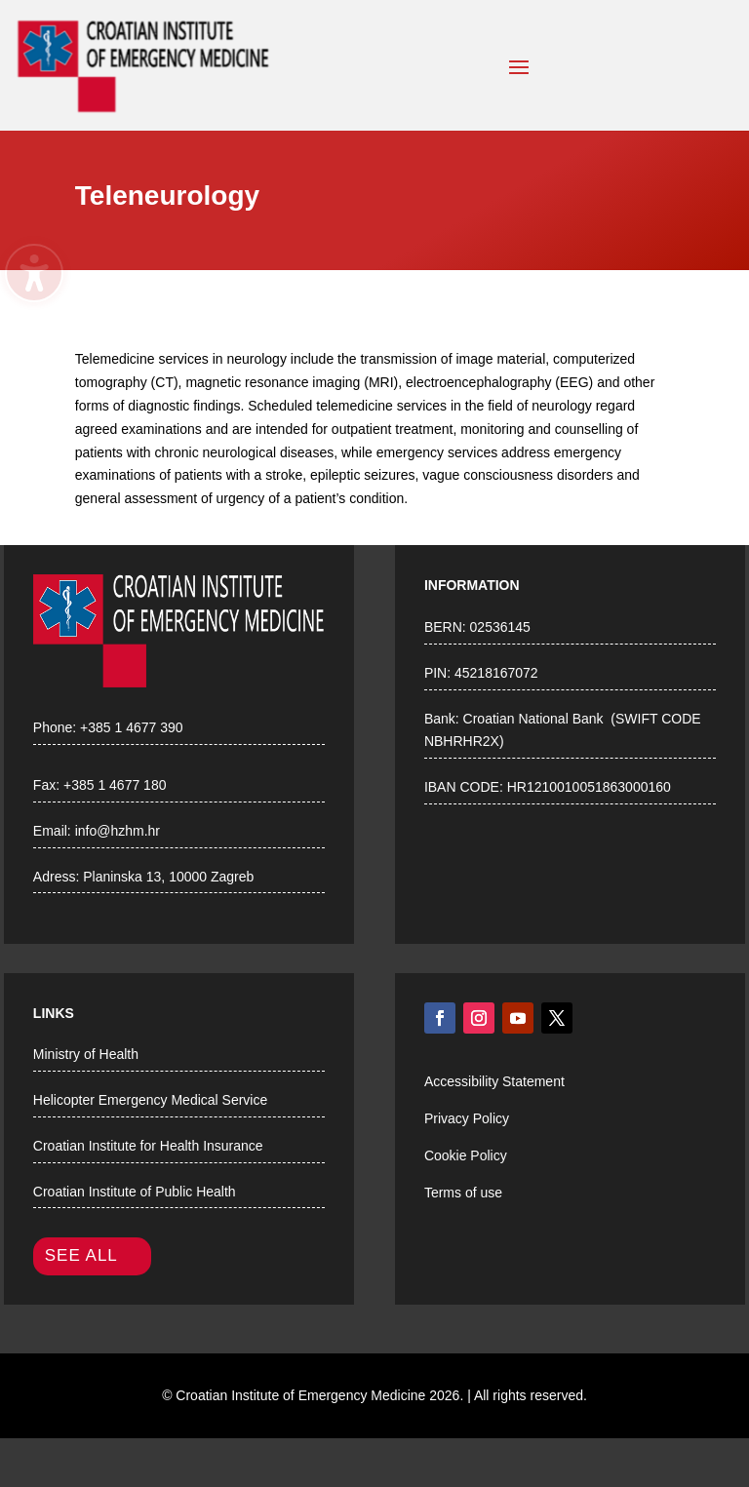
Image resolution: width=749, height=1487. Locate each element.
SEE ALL (81, 1255)
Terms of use (463, 1192)
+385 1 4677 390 (131, 727)
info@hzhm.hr (117, 831)
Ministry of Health (85, 1054)
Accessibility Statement (494, 1081)
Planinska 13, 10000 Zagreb (168, 876)
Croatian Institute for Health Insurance (148, 1146)
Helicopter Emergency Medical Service (150, 1100)
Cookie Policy (465, 1155)
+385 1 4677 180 (115, 785)
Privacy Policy (466, 1118)
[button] (518, 66)
